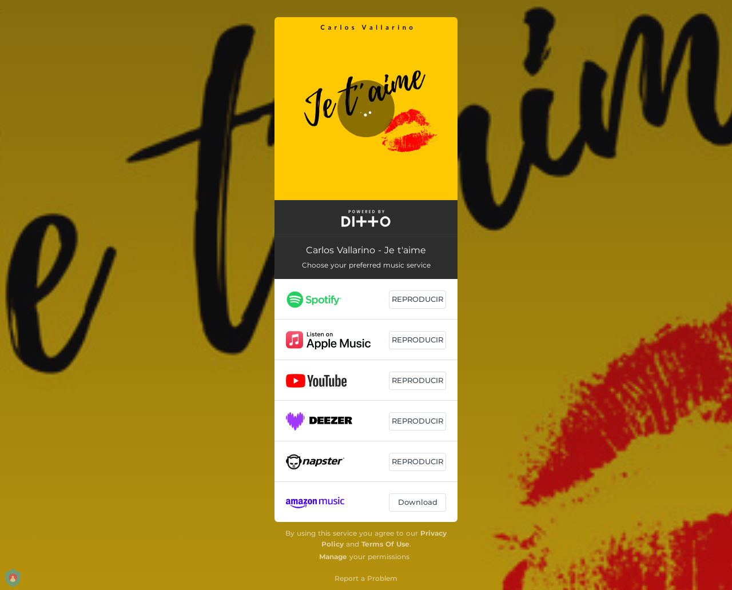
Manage (333, 556)
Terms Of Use (385, 544)
